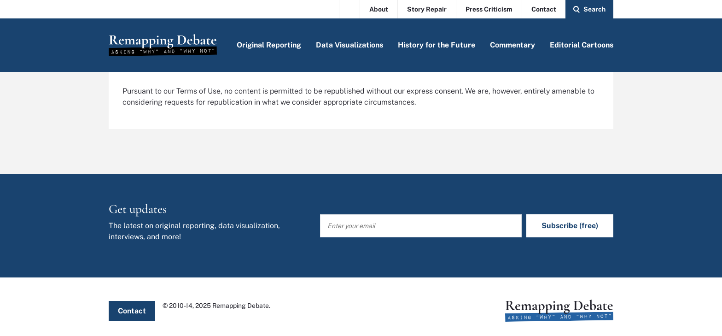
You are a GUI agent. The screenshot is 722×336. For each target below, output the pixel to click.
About (378, 9)
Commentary (512, 45)
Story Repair (427, 9)
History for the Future (436, 45)
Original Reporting (269, 45)
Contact (543, 9)
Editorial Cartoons (581, 45)
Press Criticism (489, 9)
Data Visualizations (349, 45)
